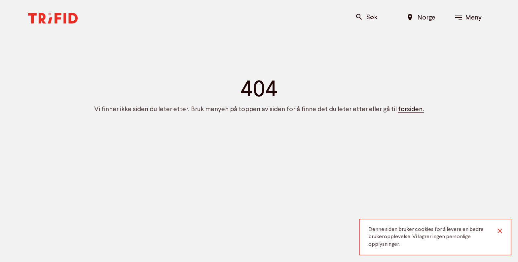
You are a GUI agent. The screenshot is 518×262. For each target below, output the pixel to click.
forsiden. (411, 109)
